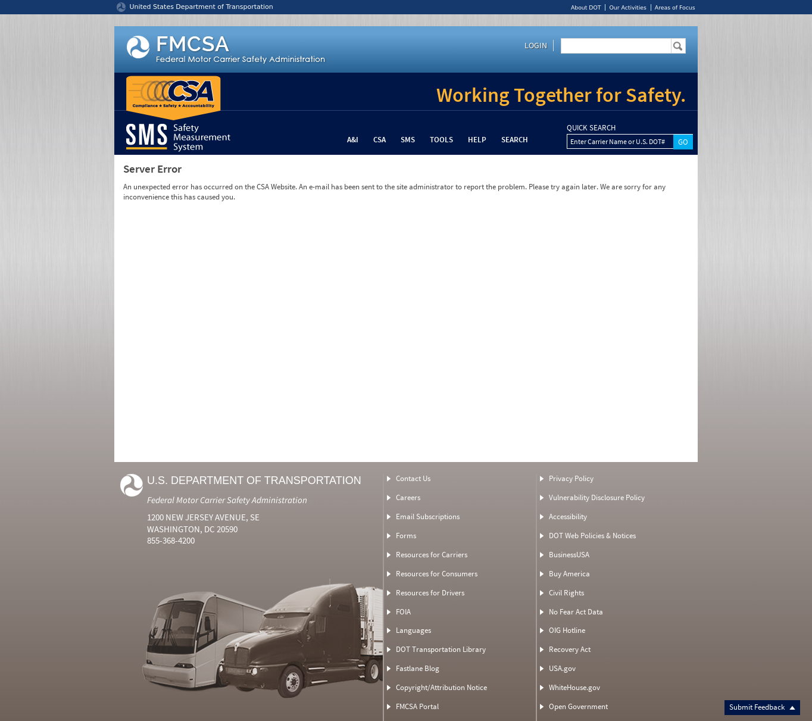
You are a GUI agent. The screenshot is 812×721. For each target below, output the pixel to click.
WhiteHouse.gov (574, 687)
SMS (408, 140)
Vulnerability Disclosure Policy (597, 497)
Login (535, 45)
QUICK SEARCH (591, 128)
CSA (379, 140)
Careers (408, 497)
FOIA (403, 612)
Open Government (578, 706)
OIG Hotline (567, 630)
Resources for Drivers (430, 593)
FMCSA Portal (417, 706)
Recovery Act (570, 649)
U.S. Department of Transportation (254, 480)
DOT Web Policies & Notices (592, 535)
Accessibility (568, 516)
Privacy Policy (571, 478)
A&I (352, 140)
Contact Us (413, 478)
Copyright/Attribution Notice (441, 687)
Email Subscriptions (428, 516)
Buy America (569, 574)
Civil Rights (566, 593)
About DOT (586, 7)
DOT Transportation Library (441, 649)
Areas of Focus (675, 7)
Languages (413, 630)
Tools (441, 140)
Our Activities (627, 7)
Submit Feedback (762, 707)
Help (477, 140)
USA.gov (562, 668)
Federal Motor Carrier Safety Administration (227, 499)
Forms (406, 535)
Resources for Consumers (436, 574)
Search (514, 140)
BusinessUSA (569, 555)
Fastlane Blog (417, 668)
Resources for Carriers (431, 555)
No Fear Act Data (576, 612)
